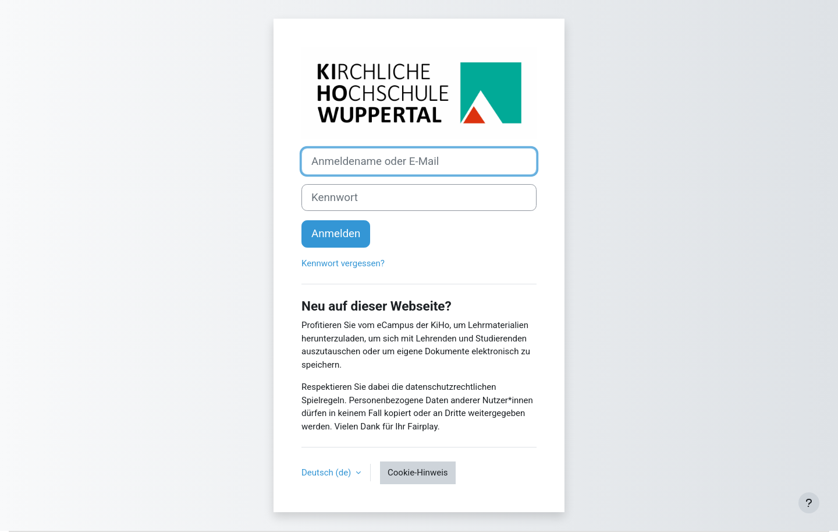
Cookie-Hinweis (418, 472)
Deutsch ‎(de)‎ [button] (327, 472)
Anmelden (335, 233)
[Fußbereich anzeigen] (808, 502)
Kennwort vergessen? (343, 263)
